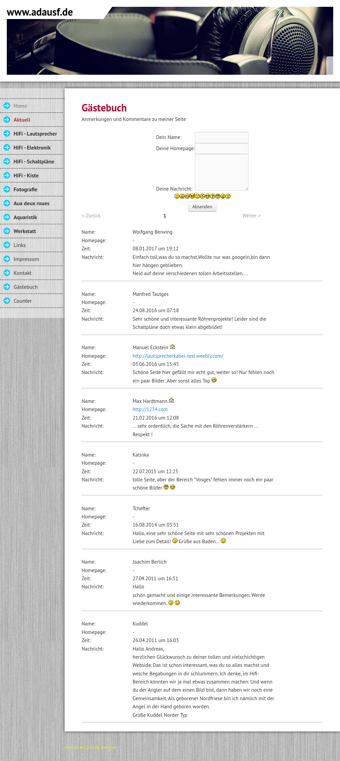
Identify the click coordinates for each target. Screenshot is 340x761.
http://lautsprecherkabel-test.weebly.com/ (178, 356)
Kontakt (23, 272)
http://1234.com (150, 409)
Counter (23, 300)
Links (20, 245)
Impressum (26, 258)
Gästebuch (26, 286)
